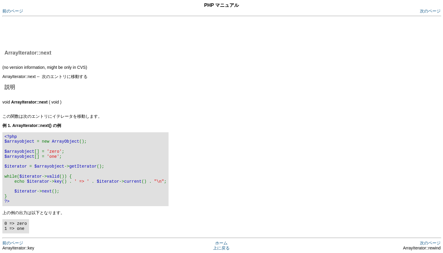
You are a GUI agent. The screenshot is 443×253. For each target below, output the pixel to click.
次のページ (430, 11)
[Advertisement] (110, 32)
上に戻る (221, 248)
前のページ (12, 11)
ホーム (221, 243)
